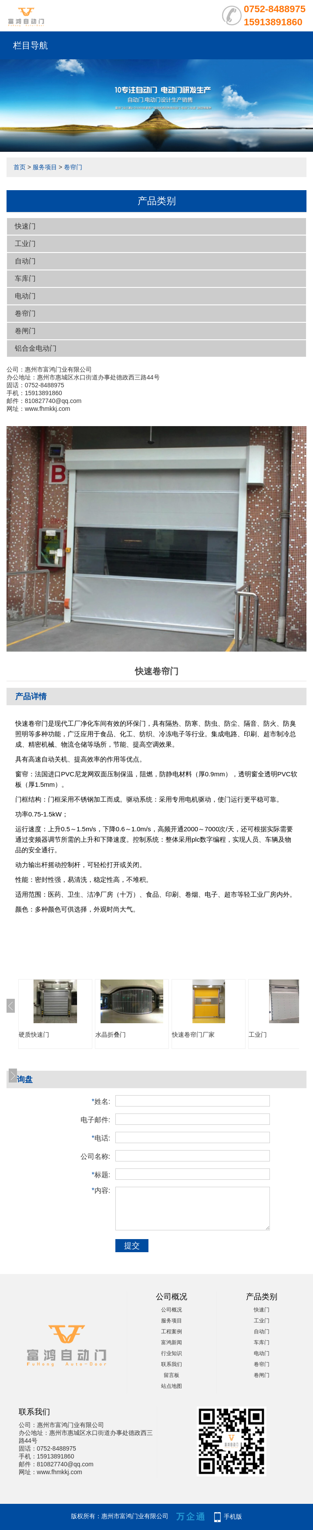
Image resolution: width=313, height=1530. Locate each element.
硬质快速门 (34, 1034)
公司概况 (171, 1310)
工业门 (25, 243)
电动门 (25, 296)
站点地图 (171, 1386)
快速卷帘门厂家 (193, 1034)
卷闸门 (25, 331)
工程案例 (171, 1332)
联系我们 (171, 1364)
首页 (19, 167)
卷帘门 (73, 167)
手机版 (233, 1516)
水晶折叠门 (110, 1034)
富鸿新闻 (171, 1342)
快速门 (25, 226)
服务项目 (45, 167)
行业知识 (171, 1353)
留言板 (171, 1375)
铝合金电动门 (36, 348)
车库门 (25, 278)
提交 (132, 1245)
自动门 (25, 261)
